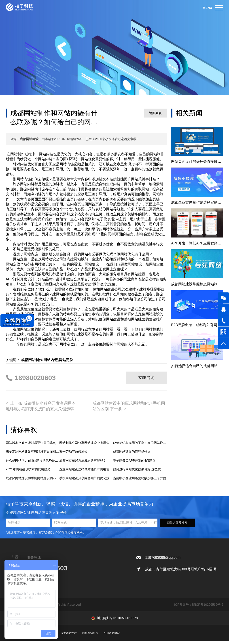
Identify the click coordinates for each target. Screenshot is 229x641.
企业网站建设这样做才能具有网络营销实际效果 (86, 469)
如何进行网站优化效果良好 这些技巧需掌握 (140, 469)
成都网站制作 (90, 633)
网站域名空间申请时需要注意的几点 (31, 443)
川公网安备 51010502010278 (117, 618)
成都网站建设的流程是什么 (132, 451)
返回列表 (155, 113)
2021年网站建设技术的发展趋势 (28, 469)
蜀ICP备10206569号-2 (207, 604)
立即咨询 (146, 377)
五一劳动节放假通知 (73, 451)
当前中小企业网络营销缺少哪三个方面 (139, 478)
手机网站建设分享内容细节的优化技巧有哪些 (86, 478)
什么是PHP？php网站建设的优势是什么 (32, 460)
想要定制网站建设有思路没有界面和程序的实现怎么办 (32, 451)
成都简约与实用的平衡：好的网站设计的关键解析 (140, 443)
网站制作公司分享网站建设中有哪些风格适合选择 (86, 443)
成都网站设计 (69, 633)
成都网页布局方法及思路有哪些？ (82, 460)
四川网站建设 (112, 633)
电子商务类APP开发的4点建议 (134, 460)
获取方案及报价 (177, 522)
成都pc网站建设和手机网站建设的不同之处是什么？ (32, 478)
